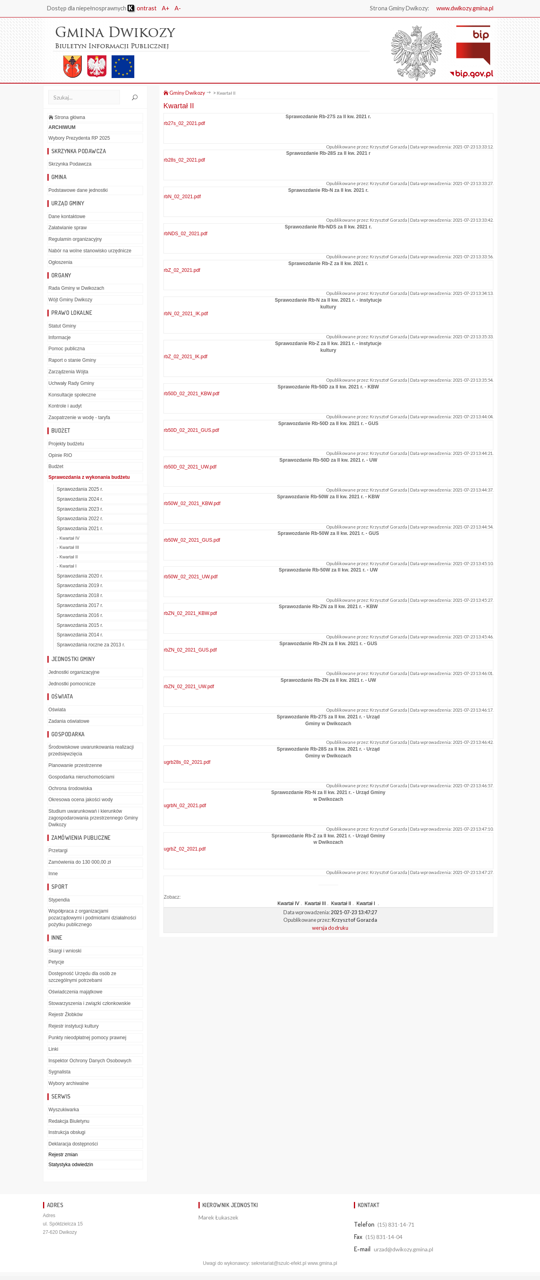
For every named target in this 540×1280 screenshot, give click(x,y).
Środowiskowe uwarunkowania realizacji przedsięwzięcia (91, 750)
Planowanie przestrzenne (75, 765)
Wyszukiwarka (64, 1109)
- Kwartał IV (68, 538)
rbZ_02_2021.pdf (182, 270)
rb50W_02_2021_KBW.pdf (192, 503)
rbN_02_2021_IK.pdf (186, 313)
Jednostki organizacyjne (74, 672)
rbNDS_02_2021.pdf (185, 233)
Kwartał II (226, 93)
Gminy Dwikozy (184, 93)
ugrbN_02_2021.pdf (185, 805)
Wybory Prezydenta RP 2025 (79, 138)
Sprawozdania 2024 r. (80, 499)
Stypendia (59, 900)
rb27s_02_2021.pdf (184, 123)
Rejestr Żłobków (66, 1014)
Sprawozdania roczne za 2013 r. (91, 645)
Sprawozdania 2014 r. (80, 635)
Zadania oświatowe (69, 721)
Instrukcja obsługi (67, 1132)
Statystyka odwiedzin (71, 1164)
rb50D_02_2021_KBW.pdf (191, 393)
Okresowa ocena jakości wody (81, 799)
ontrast (142, 8)
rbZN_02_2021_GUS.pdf (190, 650)
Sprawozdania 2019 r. (80, 585)
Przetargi (58, 850)
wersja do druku (330, 927)
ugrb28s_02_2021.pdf (187, 762)
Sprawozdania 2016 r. (80, 615)
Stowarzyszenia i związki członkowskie (90, 1003)
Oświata (57, 709)
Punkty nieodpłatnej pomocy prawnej (87, 1037)
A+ (165, 8)
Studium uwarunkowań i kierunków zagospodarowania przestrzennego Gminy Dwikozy (93, 817)
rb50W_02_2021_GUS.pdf (192, 540)
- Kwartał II (67, 556)
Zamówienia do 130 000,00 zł (80, 862)
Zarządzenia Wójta (68, 372)
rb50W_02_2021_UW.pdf (191, 577)
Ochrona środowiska (70, 788)
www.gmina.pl (322, 1263)
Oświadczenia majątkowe (75, 992)
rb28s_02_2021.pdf (184, 160)
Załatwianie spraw (68, 227)
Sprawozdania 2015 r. (80, 625)
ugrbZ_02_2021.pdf (185, 849)
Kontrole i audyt (65, 406)
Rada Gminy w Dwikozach (76, 288)
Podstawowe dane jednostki (78, 190)
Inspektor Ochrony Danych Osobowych (90, 1060)
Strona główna (67, 117)
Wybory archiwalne (69, 1083)
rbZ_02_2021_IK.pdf (185, 356)
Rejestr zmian (63, 1154)
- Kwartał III (68, 547)
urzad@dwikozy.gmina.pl (403, 1249)
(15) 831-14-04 (384, 1236)
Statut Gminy (62, 326)
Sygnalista (60, 1072)
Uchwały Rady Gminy (71, 383)
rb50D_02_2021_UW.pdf (190, 467)
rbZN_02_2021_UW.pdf (189, 686)
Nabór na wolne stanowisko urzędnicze (90, 251)
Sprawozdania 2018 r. (80, 595)
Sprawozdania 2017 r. (80, 605)
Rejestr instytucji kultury (74, 1026)
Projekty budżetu (66, 444)
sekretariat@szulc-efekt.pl (278, 1263)
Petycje (56, 962)
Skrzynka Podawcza (70, 164)
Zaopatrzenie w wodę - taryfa (79, 417)
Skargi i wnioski (65, 951)
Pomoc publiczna (67, 348)
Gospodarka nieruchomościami (81, 777)
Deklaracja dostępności (73, 1144)
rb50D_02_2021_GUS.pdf (191, 430)
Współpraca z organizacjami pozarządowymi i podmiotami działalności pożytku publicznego (92, 917)
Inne (53, 873)
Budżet (56, 466)
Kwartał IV (288, 903)
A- (178, 8)
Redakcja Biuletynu (69, 1121)
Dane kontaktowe (67, 216)
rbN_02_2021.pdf (182, 196)
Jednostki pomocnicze (72, 683)
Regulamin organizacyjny (75, 239)
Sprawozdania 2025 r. (80, 489)
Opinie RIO (60, 455)
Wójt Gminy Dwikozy (70, 299)
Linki (54, 1049)
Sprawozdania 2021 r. (80, 528)
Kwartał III (315, 903)
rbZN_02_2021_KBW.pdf (190, 613)
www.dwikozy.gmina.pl (464, 8)
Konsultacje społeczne (72, 395)
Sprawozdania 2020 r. (80, 575)
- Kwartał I (67, 566)
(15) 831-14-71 (395, 1224)
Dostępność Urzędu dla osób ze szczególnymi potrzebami (82, 977)
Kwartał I (366, 903)
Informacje (60, 337)
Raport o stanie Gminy (72, 360)
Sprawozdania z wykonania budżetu (89, 477)
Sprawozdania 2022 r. (80, 518)
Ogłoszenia (61, 262)
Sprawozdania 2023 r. (80, 509)
